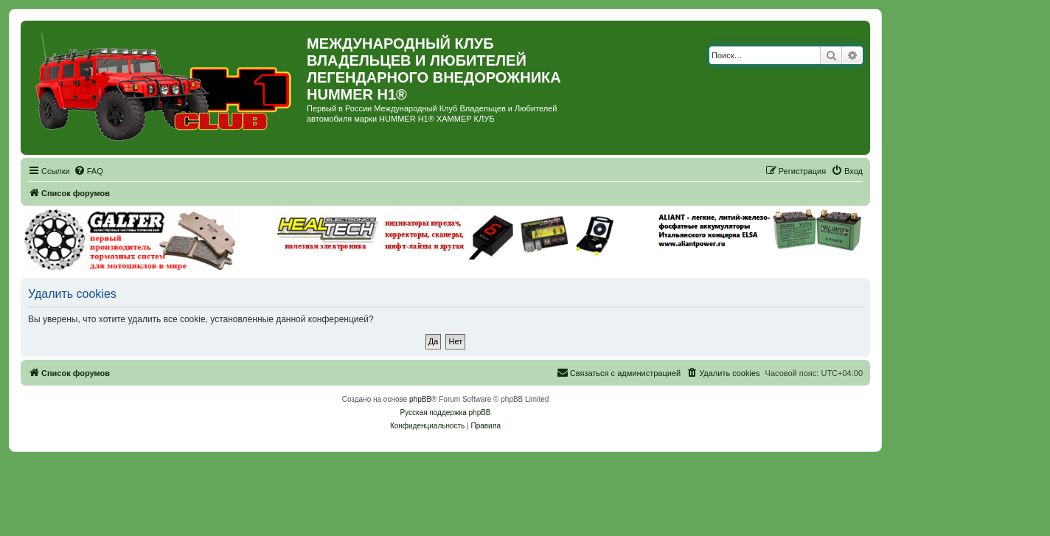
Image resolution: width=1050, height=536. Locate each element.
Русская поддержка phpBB (445, 412)
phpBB (420, 399)
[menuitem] (88, 171)
